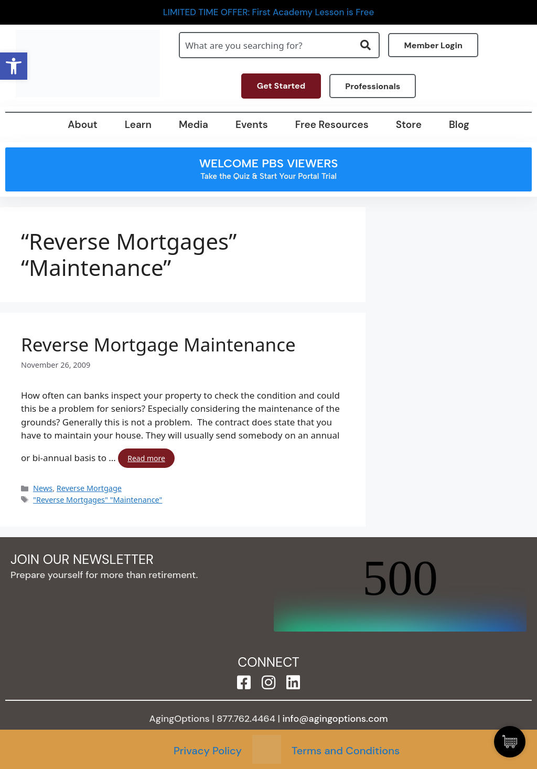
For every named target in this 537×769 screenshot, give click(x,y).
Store (409, 124)
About (82, 124)
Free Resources (332, 124)
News (42, 488)
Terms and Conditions (346, 750)
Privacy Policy (208, 750)
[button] (13, 66)
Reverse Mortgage (89, 488)
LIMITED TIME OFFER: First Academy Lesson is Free (268, 12)
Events (251, 124)
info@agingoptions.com (335, 718)
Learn (138, 124)
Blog (459, 124)
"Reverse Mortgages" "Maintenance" (97, 500)
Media (193, 124)
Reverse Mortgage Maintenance (158, 345)
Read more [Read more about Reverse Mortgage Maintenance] (146, 458)
